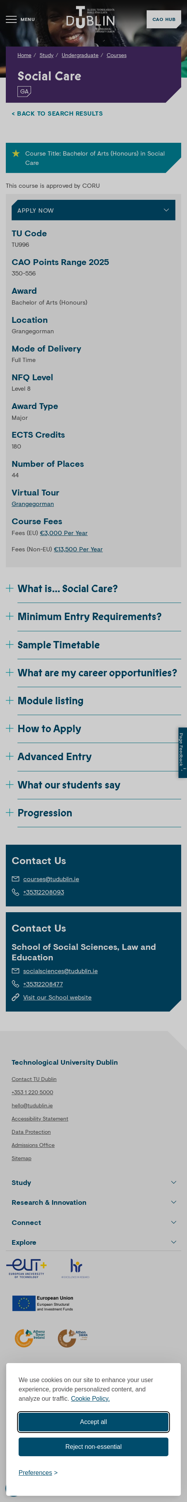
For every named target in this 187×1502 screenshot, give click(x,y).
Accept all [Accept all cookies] (93, 1422)
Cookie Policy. (90, 1398)
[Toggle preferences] (38, 1472)
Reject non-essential (94, 1446)
